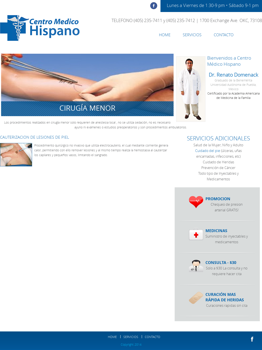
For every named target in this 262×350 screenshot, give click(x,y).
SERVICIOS (192, 34)
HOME (165, 34)
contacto (224, 34)
